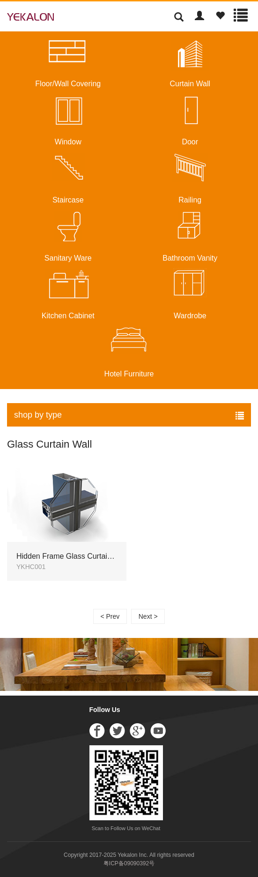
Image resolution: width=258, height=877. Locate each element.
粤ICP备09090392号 (129, 863)
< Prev (109, 616)
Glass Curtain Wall (49, 444)
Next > (148, 616)
